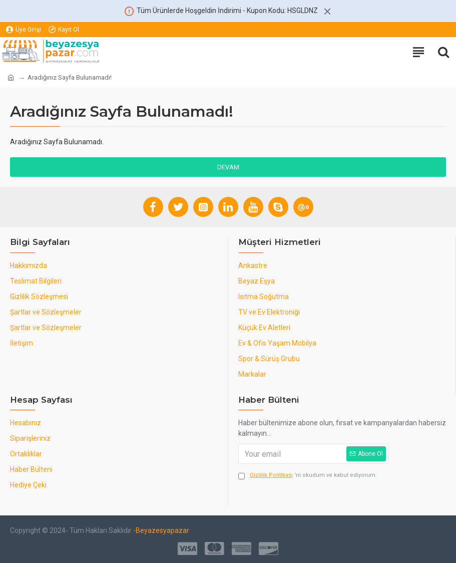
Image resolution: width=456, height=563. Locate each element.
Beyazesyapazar (162, 530)
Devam (228, 167)
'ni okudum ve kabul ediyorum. (307, 475)
